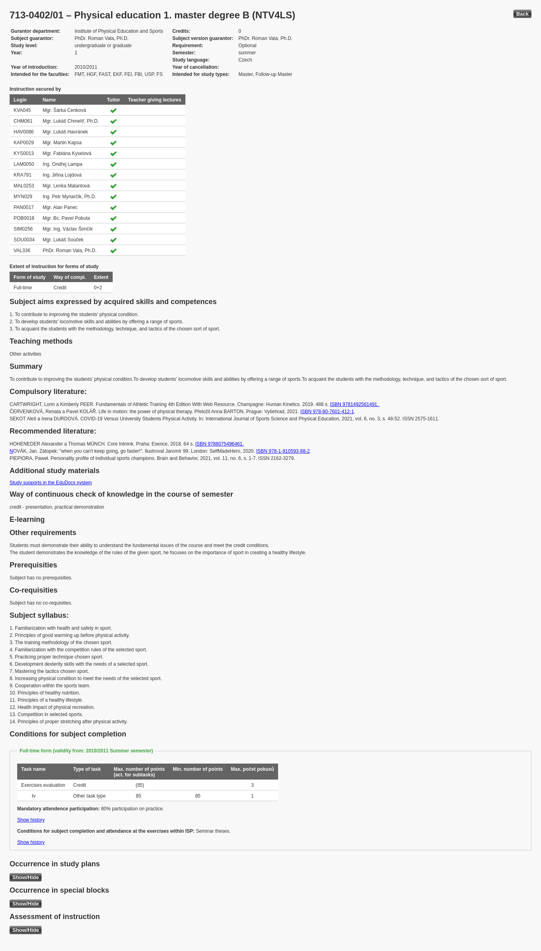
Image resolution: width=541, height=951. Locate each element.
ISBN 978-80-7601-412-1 (327, 411)
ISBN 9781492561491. (355, 404)
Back (522, 14)
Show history (31, 820)
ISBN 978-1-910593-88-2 (283, 451)
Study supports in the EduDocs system (51, 482)
